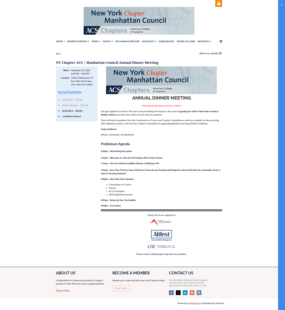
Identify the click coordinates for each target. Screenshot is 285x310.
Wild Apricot (196, 303)
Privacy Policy (63, 290)
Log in (218, 3)
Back (58, 53)
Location (65, 77)
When (66, 70)
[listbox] (210, 53)
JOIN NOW (121, 288)
